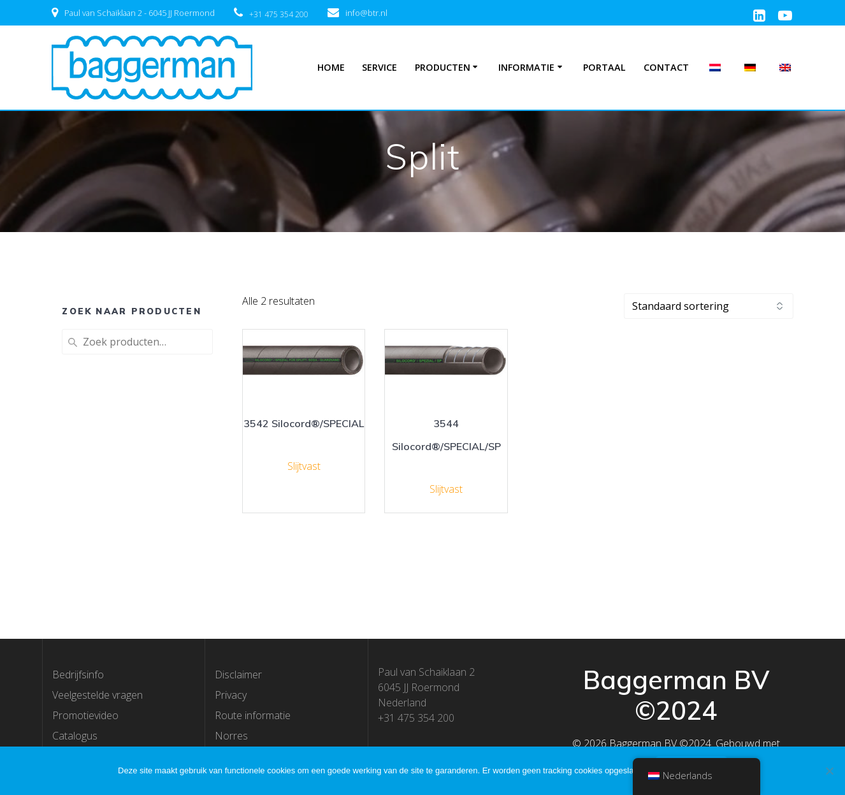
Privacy (231, 695)
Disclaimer (238, 674)
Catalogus (75, 736)
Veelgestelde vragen (97, 695)
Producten (442, 67)
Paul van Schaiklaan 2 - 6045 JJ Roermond (139, 12)
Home (331, 67)
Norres (231, 736)
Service (379, 67)
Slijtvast (304, 466)
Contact (666, 67)
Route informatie (253, 715)
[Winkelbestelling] (708, 306)
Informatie (526, 67)
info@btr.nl (366, 12)
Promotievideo (85, 715)
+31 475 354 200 (278, 14)
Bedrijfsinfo (78, 674)
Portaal (604, 67)
